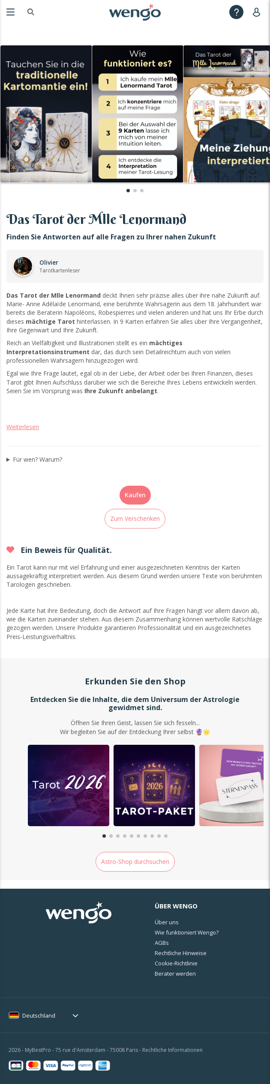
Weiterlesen (22, 427)
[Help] (236, 12)
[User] (258, 12)
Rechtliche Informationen (172, 1050)
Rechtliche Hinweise (181, 953)
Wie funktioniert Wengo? (187, 932)
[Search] (31, 12)
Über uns (167, 922)
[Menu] (10, 12)
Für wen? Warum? (37, 459)
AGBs (162, 943)
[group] (68, 786)
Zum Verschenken (135, 518)
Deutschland (38, 1015)
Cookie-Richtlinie (176, 963)
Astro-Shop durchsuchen (135, 861)
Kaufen (135, 495)
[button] (128, 190)
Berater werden (175, 973)
